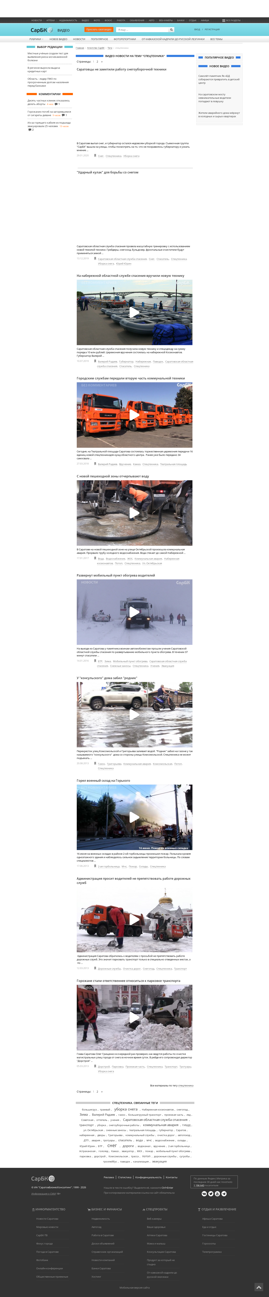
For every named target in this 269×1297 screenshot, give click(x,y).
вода (139, 1140)
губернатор (166, 1130)
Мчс (124, 866)
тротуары (109, 1140)
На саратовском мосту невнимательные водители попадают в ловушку (214, 98)
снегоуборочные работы (124, 1125)
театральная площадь (142, 1130)
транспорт (86, 1125)
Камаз (136, 464)
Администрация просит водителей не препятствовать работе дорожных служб (134, 880)
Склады (143, 866)
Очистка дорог (132, 968)
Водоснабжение (115, 558)
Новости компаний (103, 1260)
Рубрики (37, 39)
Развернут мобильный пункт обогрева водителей (116, 575)
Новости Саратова (47, 1218)
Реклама (109, 1177)
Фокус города (44, 1243)
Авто (151, 20)
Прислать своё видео (98, 29)
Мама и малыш (156, 1243)
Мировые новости (47, 1227)
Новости (36, 20)
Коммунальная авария (148, 558)
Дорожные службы (109, 968)
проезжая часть (173, 1114)
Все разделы (231, 20)
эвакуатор (128, 1151)
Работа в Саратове (103, 1235)
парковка (85, 1156)
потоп (146, 1156)
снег (112, 1145)
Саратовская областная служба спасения (122, 259)
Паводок (158, 361)
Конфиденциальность (148, 1177)
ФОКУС (108, 20)
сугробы (185, 1156)
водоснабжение (164, 1140)
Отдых (192, 20)
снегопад (182, 1109)
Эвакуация (167, 666)
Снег (101, 156)
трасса (135, 1156)
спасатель (125, 1140)
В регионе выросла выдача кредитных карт (44, 69)
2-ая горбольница (109, 866)
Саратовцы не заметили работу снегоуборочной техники (121, 69)
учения (114, 1120)
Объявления (137, 20)
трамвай (105, 1109)
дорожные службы (165, 1156)
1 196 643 (199, 1185)
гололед (103, 1151)
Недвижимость (68, 20)
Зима (108, 661)
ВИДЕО (63, 30)
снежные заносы (116, 1130)
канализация (141, 1161)
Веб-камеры (166, 20)
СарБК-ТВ (41, 1235)
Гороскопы (209, 1243)
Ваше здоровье (156, 1227)
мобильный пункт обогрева (173, 1151)
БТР (100, 661)
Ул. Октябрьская (152, 563)
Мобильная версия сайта (135, 1287)
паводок (125, 1161)
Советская (87, 1120)
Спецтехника (113, 156)
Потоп (118, 563)
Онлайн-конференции (49, 1268)
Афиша (205, 20)
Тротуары (185, 1066)
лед (188, 1114)
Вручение (125, 464)
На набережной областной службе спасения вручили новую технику (130, 276)
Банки (180, 20)
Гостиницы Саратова (214, 1235)
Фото (97, 20)
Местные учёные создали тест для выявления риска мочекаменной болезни (48, 57)
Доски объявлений (103, 1243)
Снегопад (148, 968)
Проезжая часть (135, 1066)
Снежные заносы (120, 666)
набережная (86, 1135)
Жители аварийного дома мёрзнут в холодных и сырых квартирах (219, 114)
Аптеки (50, 20)
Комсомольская (162, 764)
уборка (101, 1125)
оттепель (101, 1120)
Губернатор (126, 361)
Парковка (117, 1066)
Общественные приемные (52, 1276)
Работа (121, 20)
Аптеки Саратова (157, 1235)
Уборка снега (131, 156)
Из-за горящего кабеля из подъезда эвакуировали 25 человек (49, 124)
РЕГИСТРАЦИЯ (212, 29)
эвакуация (159, 1161)
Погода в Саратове (47, 1251)
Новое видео (58, 39)
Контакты (171, 1177)
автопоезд (184, 1135)
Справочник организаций (107, 1251)
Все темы (216, 39)
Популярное (99, 39)
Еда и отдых (209, 1227)
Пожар (133, 866)
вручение (159, 1146)
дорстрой (99, 1156)
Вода (101, 558)
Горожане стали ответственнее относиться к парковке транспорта (128, 981)
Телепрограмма (212, 1251)
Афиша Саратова (212, 1218)
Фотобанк (42, 1260)
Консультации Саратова (161, 1251)
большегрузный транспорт (144, 1114)
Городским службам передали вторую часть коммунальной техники (131, 378)
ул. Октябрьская (93, 1130)
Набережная (143, 361)
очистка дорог (166, 1135)
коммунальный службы (140, 1135)
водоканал (144, 1146)
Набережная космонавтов (158, 1109)
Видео (85, 20)
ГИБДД (186, 1125)
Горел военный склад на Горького (103, 780)
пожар (149, 1151)
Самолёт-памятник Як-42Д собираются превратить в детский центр (218, 79)
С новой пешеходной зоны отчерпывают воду (113, 476)
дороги (128, 1146)
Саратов (181, 1130)
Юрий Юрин (123, 263)
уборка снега (126, 1109)
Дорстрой (104, 1066)
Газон (101, 764)
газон (121, 1114)
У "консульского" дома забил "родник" (107, 678)
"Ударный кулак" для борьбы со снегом (107, 172)
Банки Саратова (101, 1268)
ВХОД (197, 29)
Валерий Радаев (107, 361)
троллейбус (110, 1161)
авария (96, 1140)
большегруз (89, 1109)
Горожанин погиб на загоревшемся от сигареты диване (49, 113)
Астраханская (87, 1151)
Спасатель (163, 259)
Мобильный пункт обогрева (130, 661)
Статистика (124, 1177)
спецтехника (185, 1085)
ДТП (86, 1140)
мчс (149, 1140)
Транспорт (180, 968)
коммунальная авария (160, 1125)
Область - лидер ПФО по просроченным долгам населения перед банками (48, 82)
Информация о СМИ (43, 1193)
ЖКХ (129, 558)
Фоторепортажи (125, 39)
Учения (154, 666)
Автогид (96, 1227)
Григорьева (114, 764)
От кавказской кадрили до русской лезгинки (173, 39)
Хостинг (96, 1276)
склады (181, 1140)
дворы (101, 1135)
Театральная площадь (173, 464)
